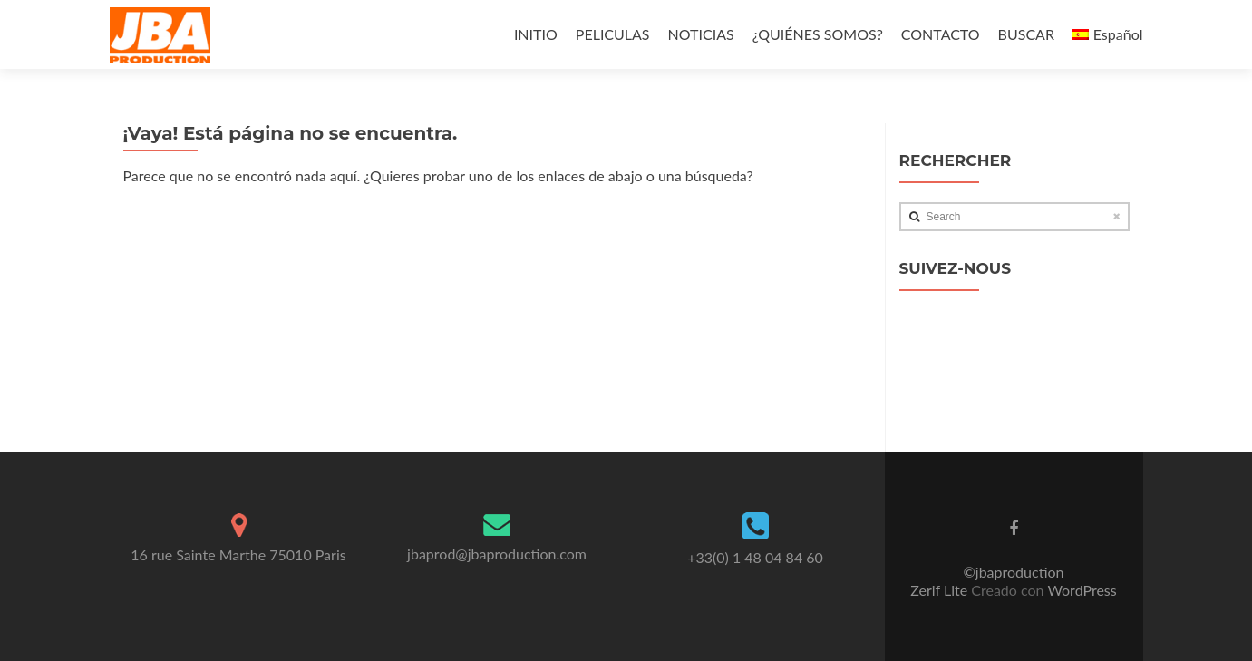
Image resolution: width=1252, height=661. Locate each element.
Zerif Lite (940, 589)
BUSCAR (1026, 34)
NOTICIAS (701, 34)
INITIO (536, 34)
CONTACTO (940, 34)
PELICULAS (613, 34)
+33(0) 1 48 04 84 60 (755, 557)
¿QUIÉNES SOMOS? (817, 34)
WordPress (1080, 589)
